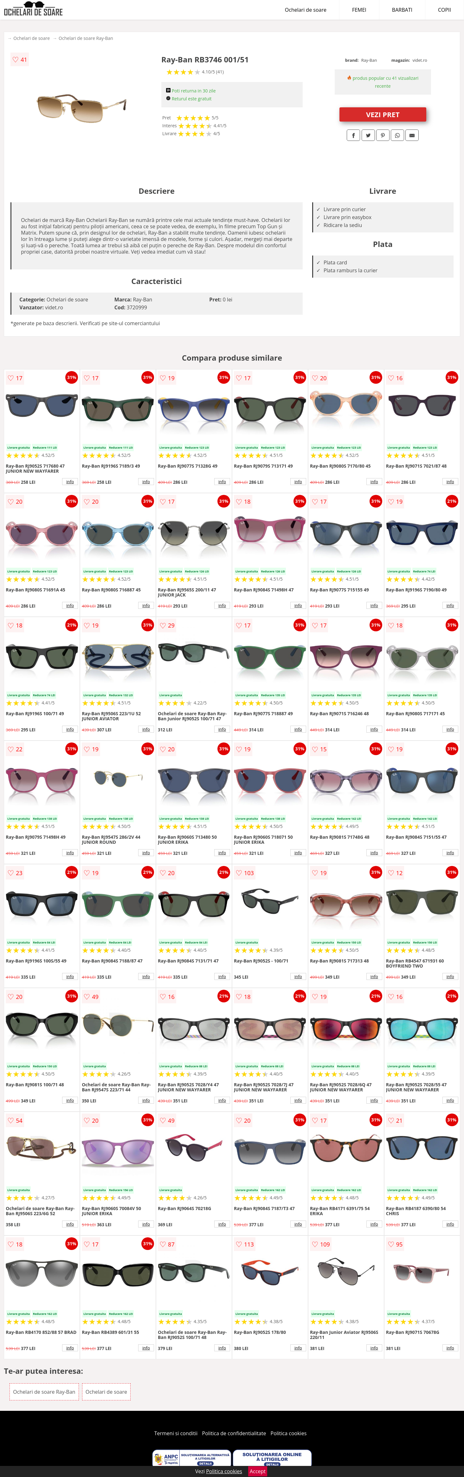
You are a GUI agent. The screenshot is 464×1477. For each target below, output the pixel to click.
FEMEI (359, 9)
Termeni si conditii (176, 1433)
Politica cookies (289, 1433)
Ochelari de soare (305, 9)
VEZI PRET (383, 114)
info (70, 481)
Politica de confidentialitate (234, 1433)
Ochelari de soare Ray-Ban (86, 38)
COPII (444, 9)
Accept (258, 1471)
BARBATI (402, 9)
